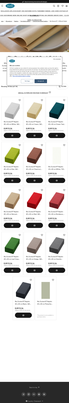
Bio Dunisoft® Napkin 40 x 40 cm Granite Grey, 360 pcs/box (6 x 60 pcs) (56, 258)
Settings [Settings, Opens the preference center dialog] (27, 81)
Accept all (41, 81)
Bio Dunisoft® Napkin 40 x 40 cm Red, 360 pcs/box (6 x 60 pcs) (33, 213)
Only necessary (57, 58)
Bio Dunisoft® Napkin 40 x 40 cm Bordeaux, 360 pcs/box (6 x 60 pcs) (56, 213)
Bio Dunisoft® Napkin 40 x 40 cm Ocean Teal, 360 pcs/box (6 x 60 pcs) (56, 123)
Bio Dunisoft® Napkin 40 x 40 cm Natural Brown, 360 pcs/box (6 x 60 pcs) (12, 213)
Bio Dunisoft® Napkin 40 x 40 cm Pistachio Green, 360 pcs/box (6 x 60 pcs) (45, 303)
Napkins (16, 21)
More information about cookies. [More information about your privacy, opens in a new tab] (21, 76)
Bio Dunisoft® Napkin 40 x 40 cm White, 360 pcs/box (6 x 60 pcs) (11, 123)
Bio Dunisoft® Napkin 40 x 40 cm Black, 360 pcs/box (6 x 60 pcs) (22, 303)
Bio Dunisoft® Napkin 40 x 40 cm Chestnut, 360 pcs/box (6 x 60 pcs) (34, 168)
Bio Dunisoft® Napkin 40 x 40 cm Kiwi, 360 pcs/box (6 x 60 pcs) (11, 168)
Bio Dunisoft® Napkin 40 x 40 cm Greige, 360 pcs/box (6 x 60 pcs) (34, 258)
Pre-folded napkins (25, 21)
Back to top (34, 387)
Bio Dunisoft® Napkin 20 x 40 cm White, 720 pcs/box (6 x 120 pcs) (56, 168)
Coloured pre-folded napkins (40, 21)
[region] (34, 71)
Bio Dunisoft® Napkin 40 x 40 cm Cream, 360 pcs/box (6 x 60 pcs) (34, 123)
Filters (62, 86)
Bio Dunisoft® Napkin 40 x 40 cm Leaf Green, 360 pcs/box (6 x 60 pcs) (12, 258)
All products (9, 21)
